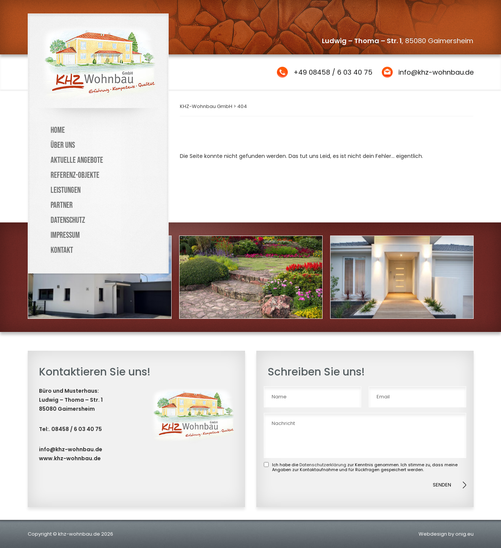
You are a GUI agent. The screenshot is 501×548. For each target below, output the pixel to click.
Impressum (65, 235)
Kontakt (62, 250)
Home (58, 130)
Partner (62, 205)
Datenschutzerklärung (322, 465)
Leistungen (66, 190)
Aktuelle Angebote (77, 160)
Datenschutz (68, 220)
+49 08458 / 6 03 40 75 (332, 72)
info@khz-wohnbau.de (436, 72)
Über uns (63, 145)
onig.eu (464, 533)
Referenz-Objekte (75, 175)
